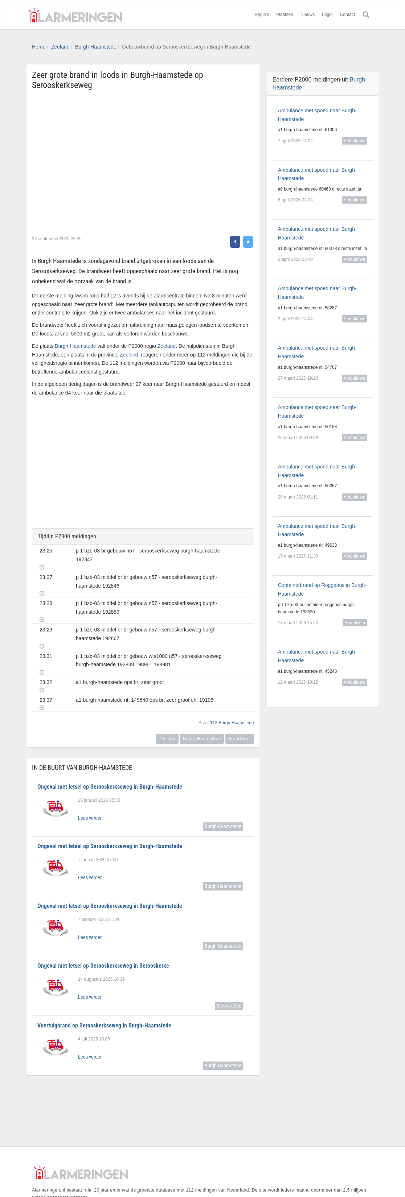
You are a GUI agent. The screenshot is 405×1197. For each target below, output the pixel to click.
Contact (347, 14)
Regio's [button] (262, 14)
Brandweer (239, 703)
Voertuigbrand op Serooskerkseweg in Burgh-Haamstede (104, 990)
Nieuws (307, 14)
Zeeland (60, 47)
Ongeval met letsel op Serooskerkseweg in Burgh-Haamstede (109, 751)
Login (327, 14)
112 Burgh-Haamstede (232, 687)
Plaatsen (284, 14)
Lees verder (90, 782)
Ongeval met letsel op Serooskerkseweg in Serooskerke (103, 930)
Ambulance (354, 140)
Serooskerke (229, 970)
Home (38, 47)
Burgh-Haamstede (95, 47)
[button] (243, 549)
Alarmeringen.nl (75, 14)
